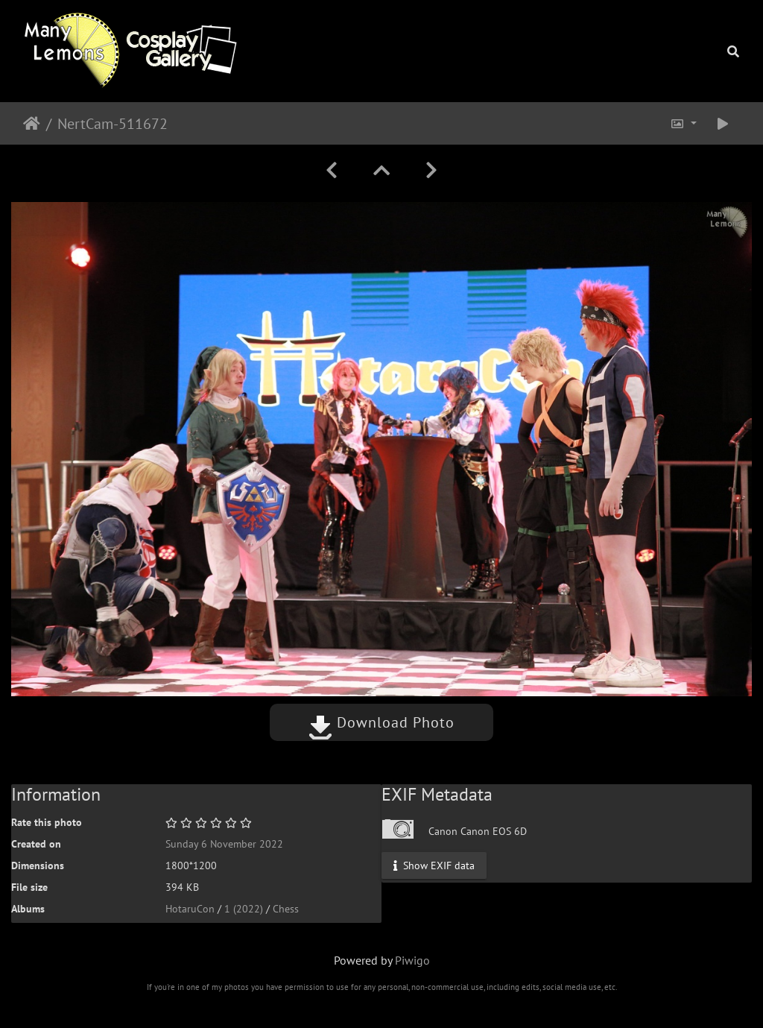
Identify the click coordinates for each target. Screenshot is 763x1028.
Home (31, 124)
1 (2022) (243, 908)
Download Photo (381, 722)
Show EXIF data (434, 864)
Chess (286, 908)
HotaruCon (190, 908)
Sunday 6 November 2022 (224, 844)
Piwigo (412, 960)
